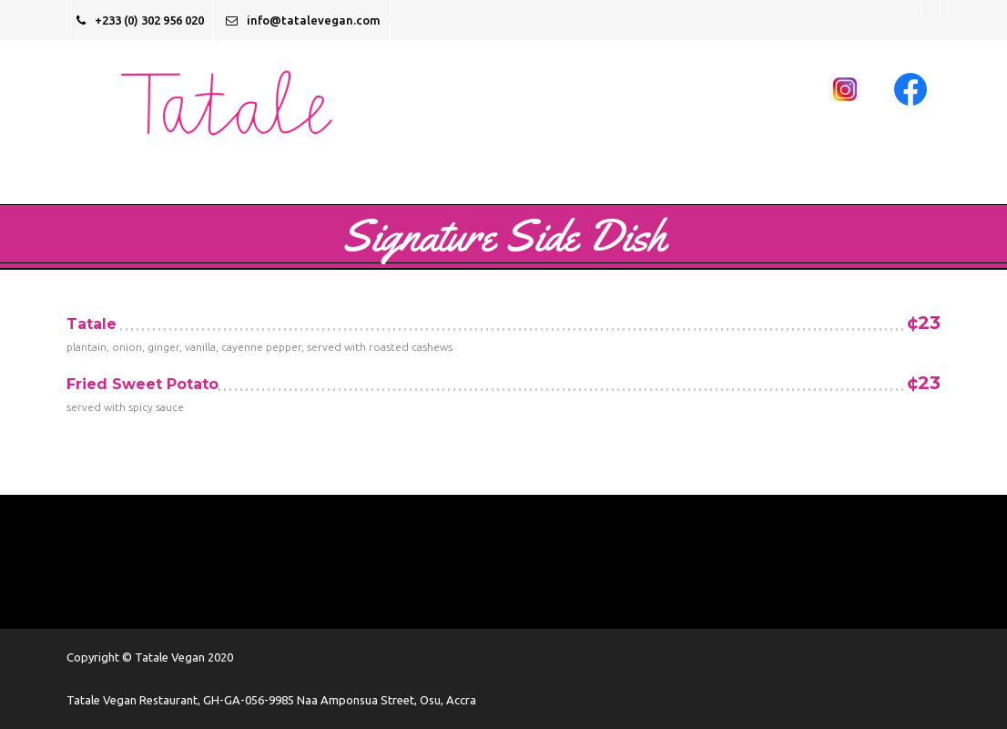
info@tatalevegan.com (303, 20)
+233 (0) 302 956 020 (140, 20)
